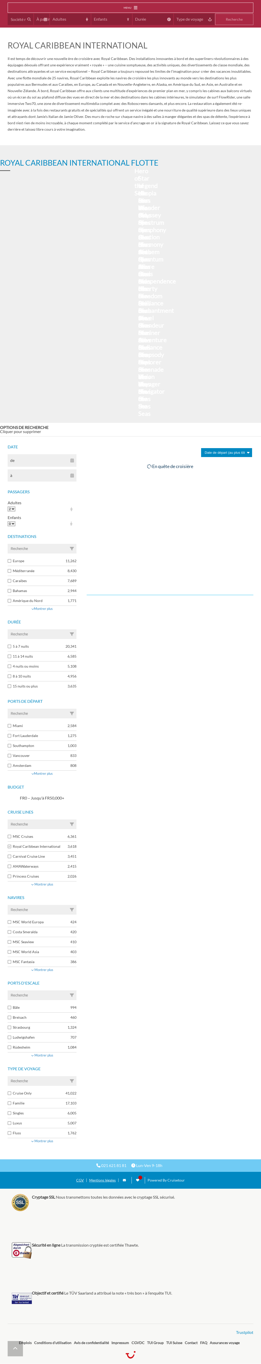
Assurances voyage (225, 1343)
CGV (80, 1180)
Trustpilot (244, 1332)
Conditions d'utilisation (52, 1343)
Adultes (14, 502)
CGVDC (138, 1343)
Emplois (25, 1343)
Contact (191, 1343)
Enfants (14, 517)
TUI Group (155, 1343)
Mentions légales (102, 1180)
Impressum (120, 1343)
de (12, 460)
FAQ (203, 1343)
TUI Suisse (174, 1343)
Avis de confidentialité (91, 1343)
